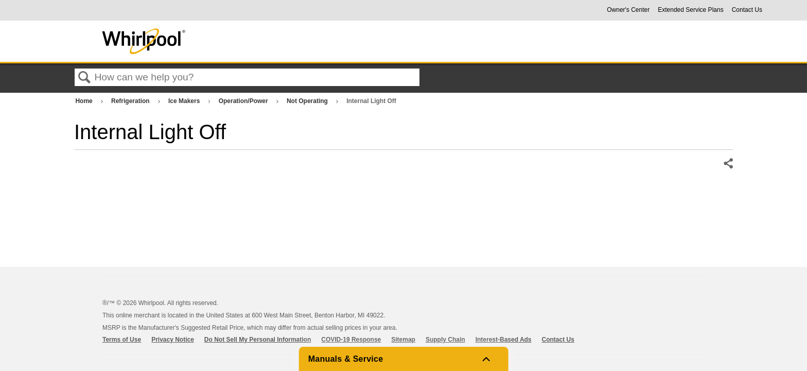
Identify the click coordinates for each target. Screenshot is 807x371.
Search (84, 78)
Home (84, 101)
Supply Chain (445, 339)
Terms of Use (121, 339)
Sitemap (403, 339)
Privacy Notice (172, 339)
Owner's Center (628, 9)
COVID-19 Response (351, 339)
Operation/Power (244, 101)
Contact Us (747, 9)
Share (728, 164)
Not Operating (308, 101)
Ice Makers (185, 101)
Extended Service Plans (690, 9)
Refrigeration (131, 101)
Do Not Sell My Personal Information (257, 339)
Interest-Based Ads (504, 339)
